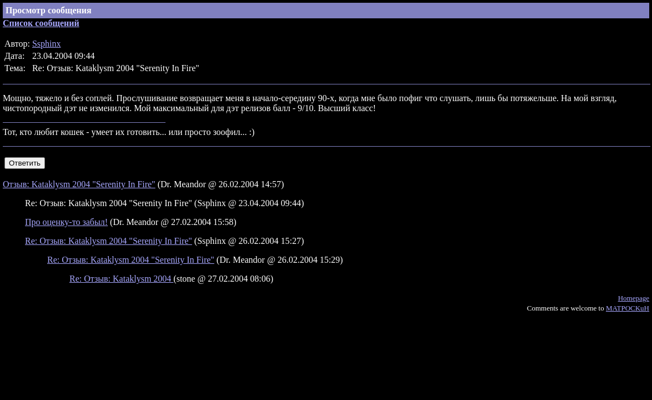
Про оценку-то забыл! (66, 222)
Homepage (633, 298)
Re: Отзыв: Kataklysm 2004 (121, 278)
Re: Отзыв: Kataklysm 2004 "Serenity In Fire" (108, 241)
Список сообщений (41, 23)
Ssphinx (46, 43)
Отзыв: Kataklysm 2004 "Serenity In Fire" (79, 184)
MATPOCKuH (627, 308)
